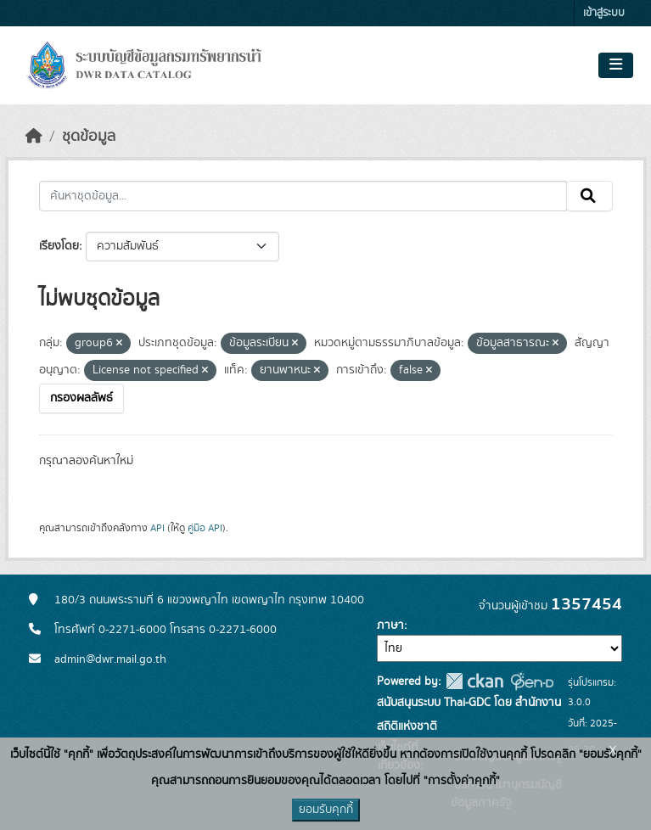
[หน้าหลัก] (33, 137)
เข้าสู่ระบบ (604, 13)
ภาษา (390, 625)
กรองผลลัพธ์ (81, 398)
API (157, 528)
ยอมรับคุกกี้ (326, 809)
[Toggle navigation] (615, 65)
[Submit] (589, 196)
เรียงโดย (59, 246)
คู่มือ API (205, 528)
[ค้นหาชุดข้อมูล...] (303, 196)
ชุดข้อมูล (88, 137)
